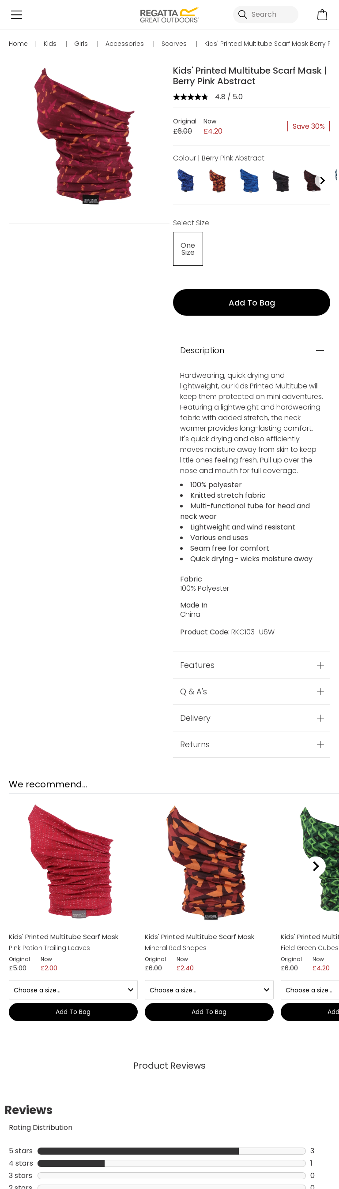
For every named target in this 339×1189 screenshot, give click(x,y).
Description (202, 350)
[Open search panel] (265, 14)
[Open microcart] (322, 14)
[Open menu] (16, 14)
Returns (195, 744)
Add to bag (252, 302)
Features (197, 665)
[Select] (187, 249)
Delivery (195, 717)
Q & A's (193, 691)
